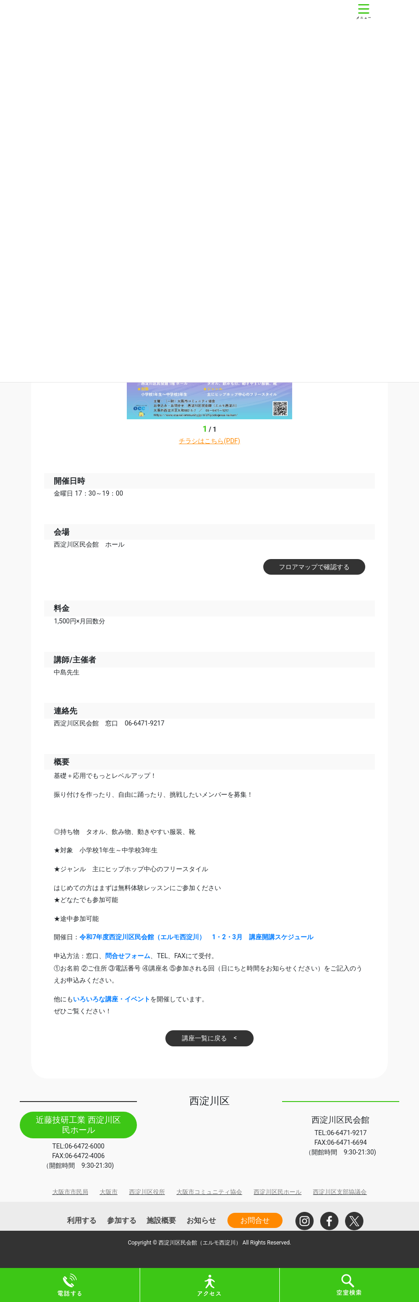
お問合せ (255, 1220)
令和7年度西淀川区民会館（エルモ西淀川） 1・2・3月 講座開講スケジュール (196, 937)
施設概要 (161, 1220)
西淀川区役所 (147, 1191)
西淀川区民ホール (277, 1191)
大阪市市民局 (70, 1191)
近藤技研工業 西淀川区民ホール (78, 1125)
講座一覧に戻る (204, 1038)
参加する (121, 1220)
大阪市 (109, 1191)
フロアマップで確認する (314, 567)
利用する (81, 1220)
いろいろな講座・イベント (111, 999)
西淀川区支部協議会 (340, 1191)
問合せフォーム (127, 955)
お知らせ (201, 1220)
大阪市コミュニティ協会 (209, 1191)
